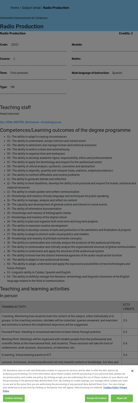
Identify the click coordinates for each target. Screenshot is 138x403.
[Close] (132, 372)
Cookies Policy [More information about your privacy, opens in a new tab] (111, 389)
